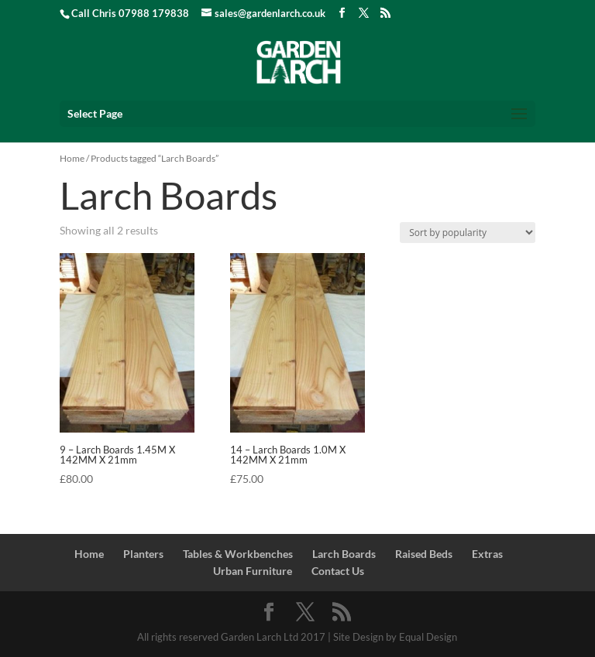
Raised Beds (423, 553)
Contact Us (337, 570)
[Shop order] (467, 232)
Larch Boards (344, 553)
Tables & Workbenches (238, 553)
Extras (487, 553)
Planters (143, 553)
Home (72, 158)
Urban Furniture (252, 570)
